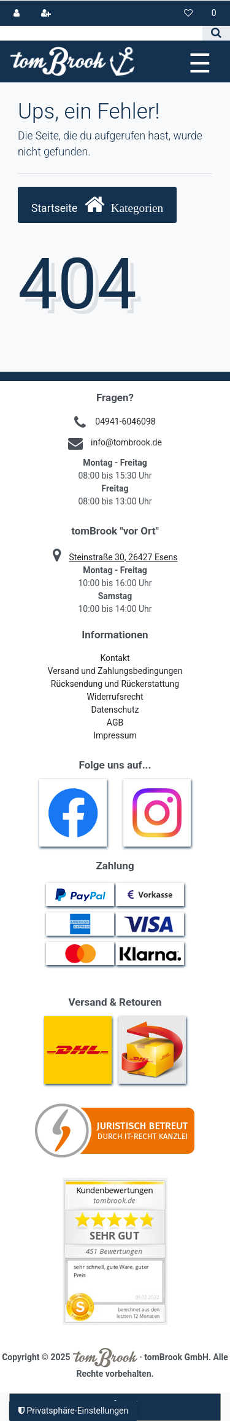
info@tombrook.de (126, 442)
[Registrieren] (45, 13)
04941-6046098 (125, 421)
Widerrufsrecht (114, 697)
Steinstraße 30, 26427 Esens (123, 557)
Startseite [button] (97, 204)
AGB (115, 722)
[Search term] (101, 33)
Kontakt (114, 658)
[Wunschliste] (188, 13)
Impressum (114, 735)
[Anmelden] (16, 13)
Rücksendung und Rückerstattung (115, 684)
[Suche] (216, 33)
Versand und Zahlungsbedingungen (115, 671)
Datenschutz (115, 709)
